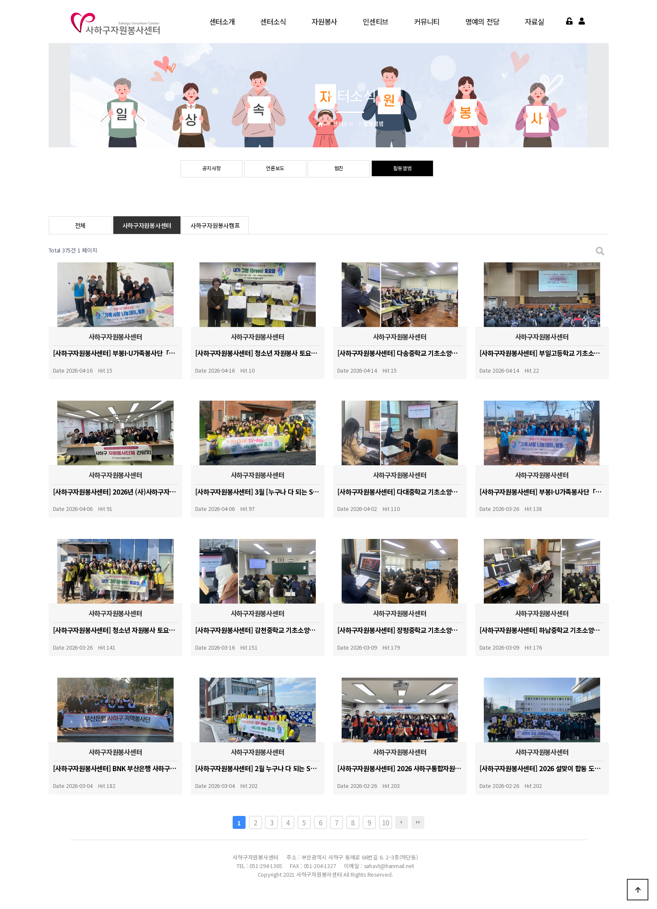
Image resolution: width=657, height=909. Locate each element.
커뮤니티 (426, 21)
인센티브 (375, 21)
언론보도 (275, 169)
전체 (80, 225)
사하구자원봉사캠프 (215, 225)
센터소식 (273, 21)
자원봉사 (324, 21)
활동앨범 (402, 169)
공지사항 (211, 169)
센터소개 (222, 21)
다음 (401, 822)
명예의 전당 (482, 21)
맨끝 (417, 822)
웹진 (339, 169)
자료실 (534, 21)
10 (385, 822)
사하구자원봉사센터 (146, 225)
